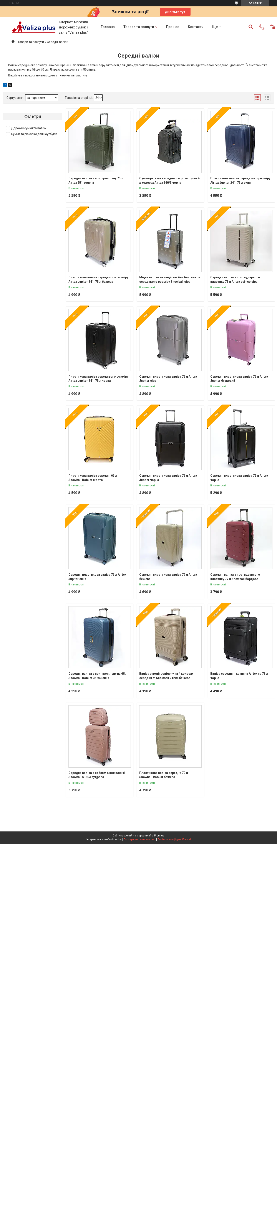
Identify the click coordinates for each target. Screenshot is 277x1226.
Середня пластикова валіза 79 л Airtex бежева (168, 577)
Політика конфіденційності (174, 839)
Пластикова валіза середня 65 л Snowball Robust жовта (92, 478)
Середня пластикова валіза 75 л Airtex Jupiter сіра (168, 379)
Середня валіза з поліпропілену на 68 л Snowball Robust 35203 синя (97, 676)
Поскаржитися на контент (140, 839)
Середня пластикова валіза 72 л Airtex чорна (239, 478)
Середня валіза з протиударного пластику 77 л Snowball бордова (235, 577)
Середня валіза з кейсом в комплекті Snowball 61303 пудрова (96, 775)
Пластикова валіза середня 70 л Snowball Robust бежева (163, 775)
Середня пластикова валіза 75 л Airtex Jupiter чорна (168, 478)
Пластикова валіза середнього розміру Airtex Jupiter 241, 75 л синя (240, 180)
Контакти (196, 27)
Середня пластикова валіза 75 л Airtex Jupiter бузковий (239, 379)
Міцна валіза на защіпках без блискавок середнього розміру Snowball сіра (169, 279)
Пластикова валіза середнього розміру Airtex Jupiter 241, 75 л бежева (98, 279)
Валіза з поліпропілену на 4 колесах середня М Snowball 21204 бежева (166, 676)
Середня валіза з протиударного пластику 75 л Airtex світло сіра (235, 279)
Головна (108, 27)
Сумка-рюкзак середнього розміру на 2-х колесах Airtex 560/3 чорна (170, 180)
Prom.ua (159, 835)
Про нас (172, 27)
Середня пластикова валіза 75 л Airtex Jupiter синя (97, 577)
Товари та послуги (138, 27)
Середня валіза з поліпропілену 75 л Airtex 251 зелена (95, 180)
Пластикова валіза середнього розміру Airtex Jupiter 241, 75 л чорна (98, 379)
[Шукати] (251, 27)
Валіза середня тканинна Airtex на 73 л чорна (239, 676)
